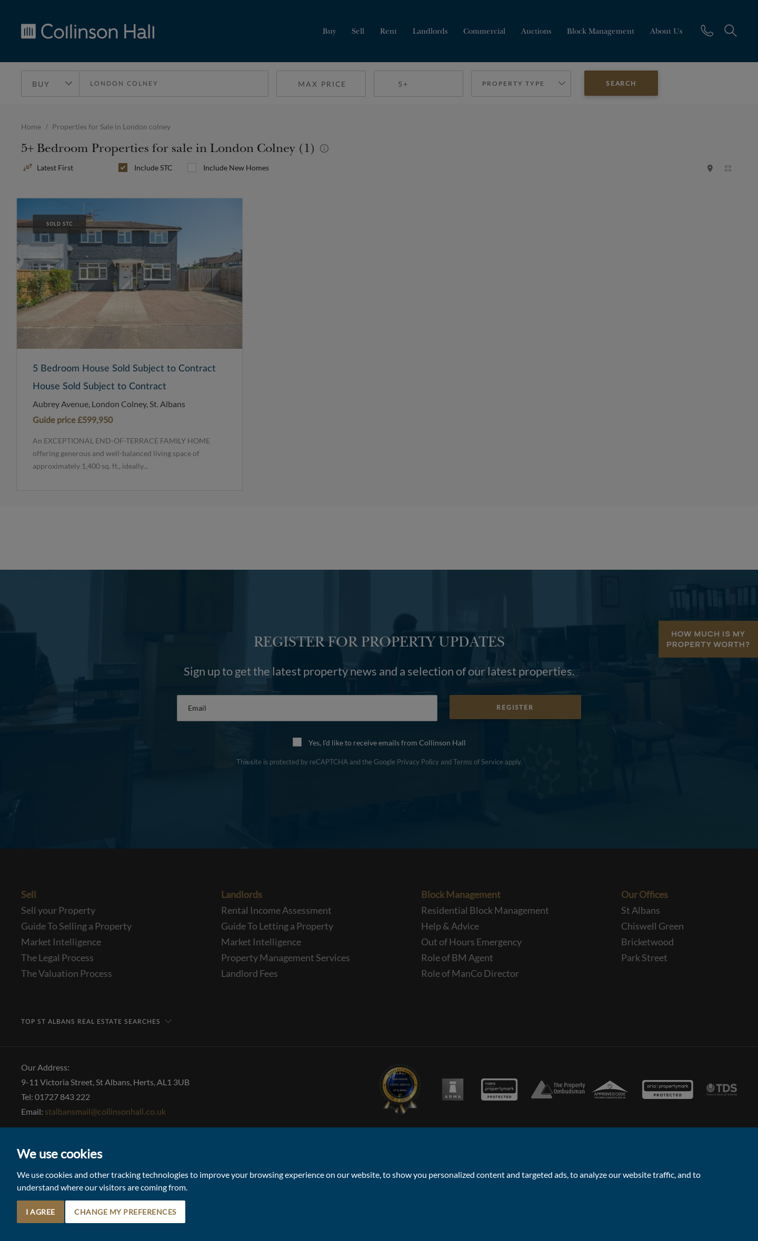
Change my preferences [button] (125, 1211)
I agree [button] (40, 1211)
